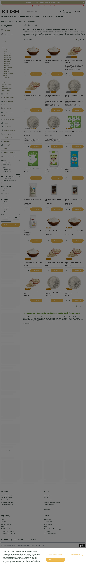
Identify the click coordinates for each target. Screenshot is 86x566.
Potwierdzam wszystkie (55, 560)
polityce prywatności (19, 557)
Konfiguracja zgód (75, 554)
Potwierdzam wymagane (55, 554)
